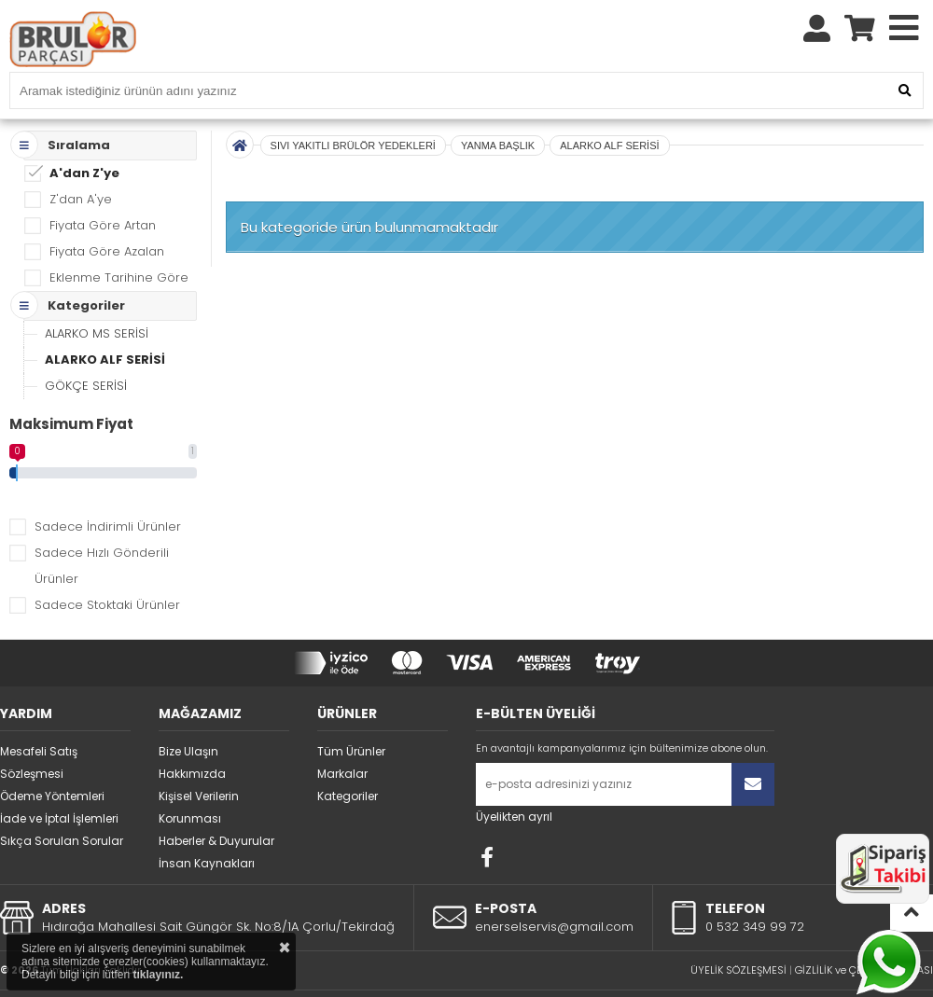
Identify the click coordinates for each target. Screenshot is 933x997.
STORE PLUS (418, 969)
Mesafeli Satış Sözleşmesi (38, 720)
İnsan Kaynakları (207, 821)
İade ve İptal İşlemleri (59, 776)
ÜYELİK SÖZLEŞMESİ (738, 928)
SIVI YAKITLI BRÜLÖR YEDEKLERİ (353, 103)
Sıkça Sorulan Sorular (61, 799)
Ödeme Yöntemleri (52, 754)
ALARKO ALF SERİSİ (105, 317)
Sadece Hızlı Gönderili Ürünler (102, 524)
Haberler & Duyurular (216, 799)
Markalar (342, 732)
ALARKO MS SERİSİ (96, 291)
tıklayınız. (157, 974)
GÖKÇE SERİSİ (86, 344)
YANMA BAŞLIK (498, 103)
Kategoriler (347, 754)
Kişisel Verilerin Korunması (199, 765)
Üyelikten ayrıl (514, 774)
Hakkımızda (192, 732)
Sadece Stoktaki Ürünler (107, 563)
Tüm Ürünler (351, 709)
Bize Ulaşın (188, 709)
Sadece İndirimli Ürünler (108, 484)
